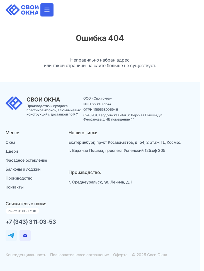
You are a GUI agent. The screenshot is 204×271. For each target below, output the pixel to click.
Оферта (120, 254)
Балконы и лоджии (23, 169)
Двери (12, 151)
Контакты (14, 187)
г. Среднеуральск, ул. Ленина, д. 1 (100, 182)
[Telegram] (11, 235)
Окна (10, 142)
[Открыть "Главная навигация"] (47, 10)
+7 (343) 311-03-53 (31, 221)
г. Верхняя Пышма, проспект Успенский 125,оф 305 (117, 150)
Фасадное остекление (26, 160)
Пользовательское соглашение (79, 254)
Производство (19, 178)
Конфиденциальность (26, 254)
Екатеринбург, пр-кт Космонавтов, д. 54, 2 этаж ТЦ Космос (125, 142)
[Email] (25, 235)
